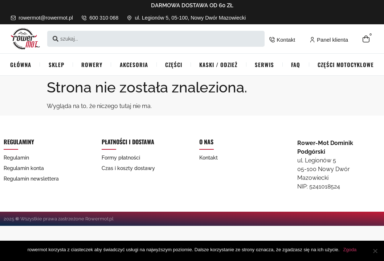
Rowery (91, 64)
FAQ (295, 64)
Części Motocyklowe (346, 64)
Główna (20, 64)
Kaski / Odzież (218, 64)
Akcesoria (134, 64)
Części (173, 64)
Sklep (56, 64)
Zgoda (349, 249)
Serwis (264, 64)
